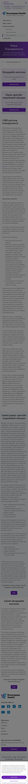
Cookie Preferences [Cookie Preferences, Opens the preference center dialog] (14, 781)
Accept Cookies (14, 777)
